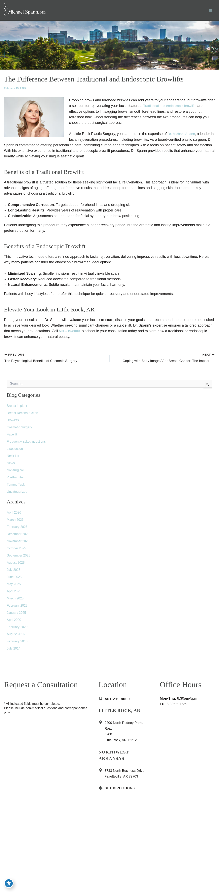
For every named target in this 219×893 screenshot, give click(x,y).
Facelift (12, 436)
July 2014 (13, 650)
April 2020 (14, 621)
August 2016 (16, 636)
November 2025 (18, 543)
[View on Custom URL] (164, 852)
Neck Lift (13, 458)
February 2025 (17, 607)
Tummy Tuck (16, 486)
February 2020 (17, 629)
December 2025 (18, 536)
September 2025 (18, 557)
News (11, 465)
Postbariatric (15, 479)
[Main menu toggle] (210, 12)
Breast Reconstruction (22, 415)
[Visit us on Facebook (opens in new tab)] (6, 853)
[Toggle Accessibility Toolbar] (9, 884)
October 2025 (16, 550)
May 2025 (14, 586)
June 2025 (14, 579)
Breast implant (17, 407)
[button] (25, 865)
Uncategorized (17, 493)
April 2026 (14, 514)
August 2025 (16, 564)
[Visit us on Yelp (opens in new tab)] (30, 853)
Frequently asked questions (26, 443)
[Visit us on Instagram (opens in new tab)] (12, 853)
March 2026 (15, 521)
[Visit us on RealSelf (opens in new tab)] (24, 853)
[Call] (116, 701)
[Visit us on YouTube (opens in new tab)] (36, 853)
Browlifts (13, 422)
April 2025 (14, 593)
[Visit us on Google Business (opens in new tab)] (18, 853)
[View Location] (102, 724)
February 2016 (17, 643)
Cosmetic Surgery (19, 429)
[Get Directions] (118, 790)
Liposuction (15, 450)
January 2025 (16, 614)
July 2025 (13, 571)
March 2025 (15, 600)
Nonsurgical (15, 472)
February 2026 (17, 528)
